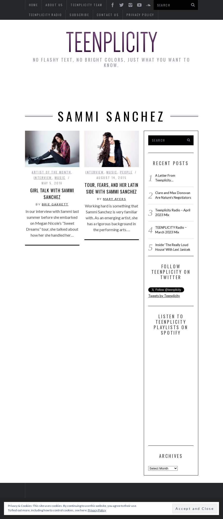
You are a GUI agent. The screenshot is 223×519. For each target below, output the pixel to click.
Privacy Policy (140, 15)
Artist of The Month (51, 172)
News (36, 82)
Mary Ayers (114, 199)
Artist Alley (94, 82)
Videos (124, 96)
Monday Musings (133, 82)
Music (60, 177)
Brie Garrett (55, 204)
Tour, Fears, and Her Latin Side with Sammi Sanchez (111, 188)
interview (43, 177)
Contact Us (108, 15)
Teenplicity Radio (45, 15)
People (126, 172)
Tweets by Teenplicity (164, 296)
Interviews (61, 82)
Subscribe (79, 15)
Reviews (101, 96)
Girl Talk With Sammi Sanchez (52, 193)
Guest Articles (174, 82)
